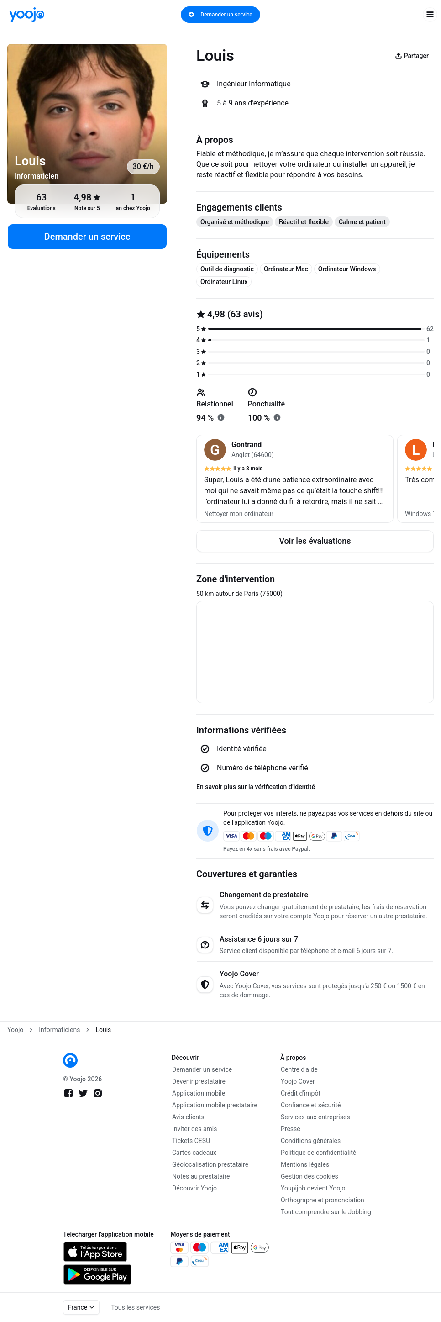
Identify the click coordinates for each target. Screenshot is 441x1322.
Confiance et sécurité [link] (311, 1105)
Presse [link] (290, 1128)
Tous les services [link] (135, 1307)
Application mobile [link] (198, 1093)
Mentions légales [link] (305, 1164)
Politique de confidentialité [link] (318, 1152)
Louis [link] (103, 1029)
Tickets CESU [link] (191, 1140)
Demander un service (220, 15)
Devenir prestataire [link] (199, 1081)
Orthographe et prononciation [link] (322, 1200)
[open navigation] (430, 14)
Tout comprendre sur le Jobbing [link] (326, 1212)
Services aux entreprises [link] (315, 1117)
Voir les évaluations (315, 541)
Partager (412, 55)
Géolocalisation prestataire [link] (210, 1164)
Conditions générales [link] (311, 1140)
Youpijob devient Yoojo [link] (313, 1188)
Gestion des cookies (309, 1176)
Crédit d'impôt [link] (300, 1093)
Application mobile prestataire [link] (214, 1105)
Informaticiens (59, 1029)
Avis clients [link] (188, 1117)
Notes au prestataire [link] (201, 1176)
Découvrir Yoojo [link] (194, 1188)
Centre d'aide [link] (299, 1069)
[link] (26, 14)
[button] (295, 479)
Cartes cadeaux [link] (194, 1152)
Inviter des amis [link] (194, 1128)
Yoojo (15, 1029)
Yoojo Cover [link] (298, 1081)
